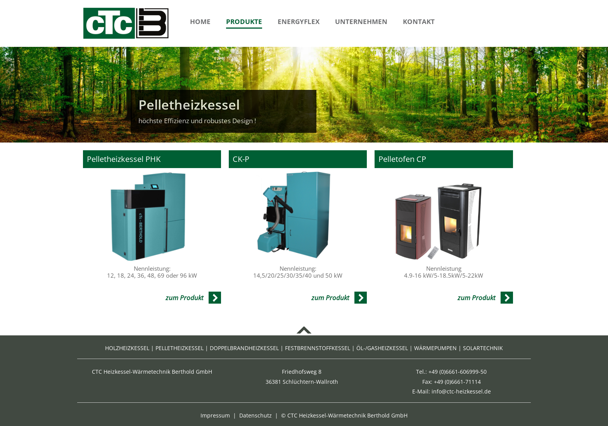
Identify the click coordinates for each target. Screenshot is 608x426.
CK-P (241, 159)
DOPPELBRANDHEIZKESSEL (244, 348)
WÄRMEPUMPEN (435, 348)
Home (200, 21)
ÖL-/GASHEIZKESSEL (382, 348)
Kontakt (419, 21)
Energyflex (299, 21)
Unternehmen (361, 21)
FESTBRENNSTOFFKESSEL (317, 348)
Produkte (244, 21)
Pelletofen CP (402, 159)
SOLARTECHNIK (483, 348)
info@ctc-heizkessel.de (461, 391)
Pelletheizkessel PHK (124, 159)
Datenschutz (255, 415)
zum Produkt (185, 297)
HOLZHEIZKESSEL (127, 348)
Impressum (215, 415)
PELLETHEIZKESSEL (179, 348)
